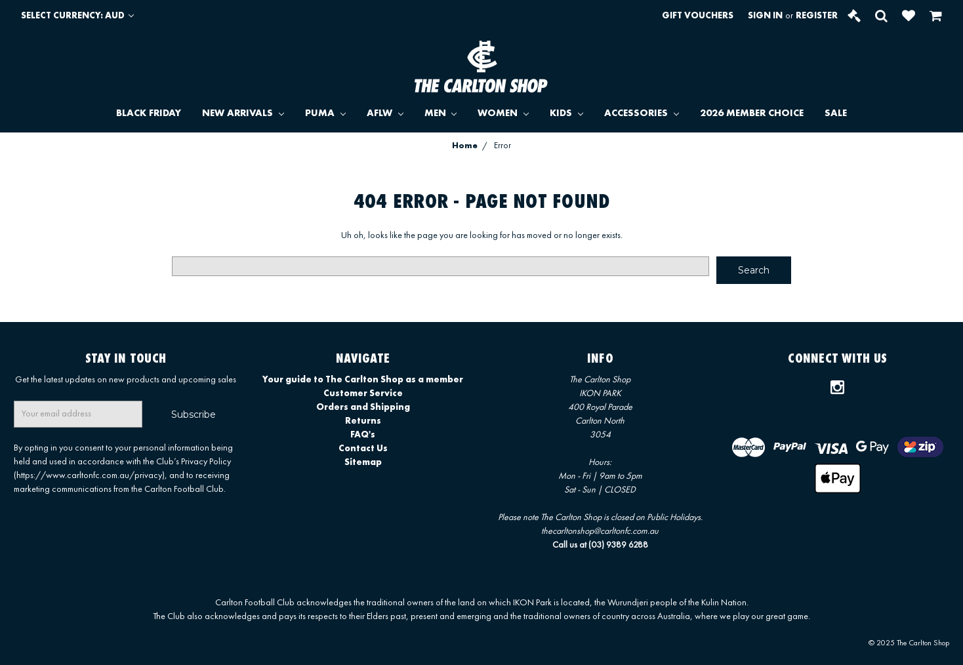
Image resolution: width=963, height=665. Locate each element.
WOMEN (503, 114)
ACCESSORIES (641, 114)
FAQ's (362, 434)
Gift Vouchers (697, 15)
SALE (836, 114)
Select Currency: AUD (77, 15)
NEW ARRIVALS (243, 114)
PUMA (325, 114)
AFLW (385, 114)
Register (817, 15)
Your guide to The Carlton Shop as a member (362, 379)
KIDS (566, 114)
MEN (440, 114)
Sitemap (363, 462)
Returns (363, 421)
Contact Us (363, 448)
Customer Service (363, 393)
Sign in (765, 15)
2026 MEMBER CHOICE (752, 114)
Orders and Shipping (363, 407)
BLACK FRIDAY (148, 114)
